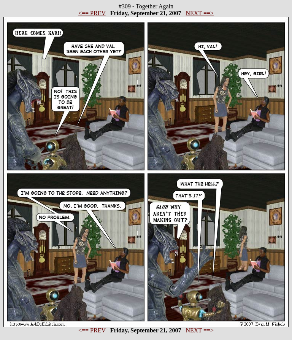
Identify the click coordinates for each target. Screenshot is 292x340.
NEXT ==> (200, 13)
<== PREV (92, 13)
